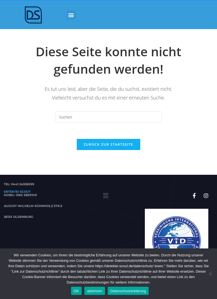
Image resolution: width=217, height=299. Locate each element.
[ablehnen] (210, 273)
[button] (71, 14)
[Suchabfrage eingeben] (108, 116)
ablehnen (94, 291)
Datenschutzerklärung (128, 291)
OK (76, 291)
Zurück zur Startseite (108, 144)
